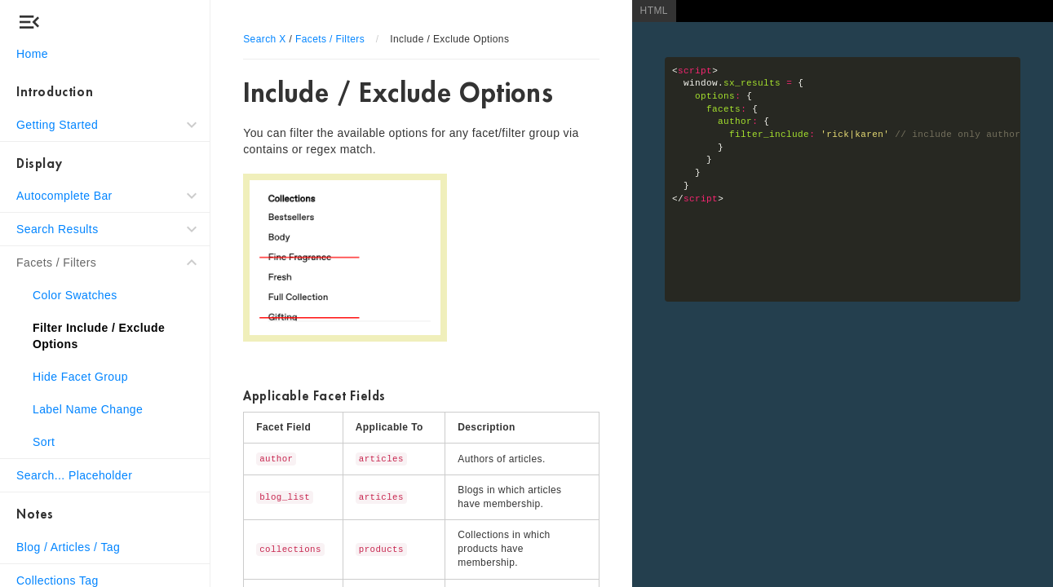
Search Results (57, 229)
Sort (44, 441)
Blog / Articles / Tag (68, 547)
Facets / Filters (56, 262)
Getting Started (57, 124)
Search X (264, 39)
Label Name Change (88, 409)
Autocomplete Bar (64, 195)
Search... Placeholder (74, 475)
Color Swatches (75, 295)
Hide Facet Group (80, 376)
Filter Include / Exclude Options (99, 336)
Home (32, 53)
